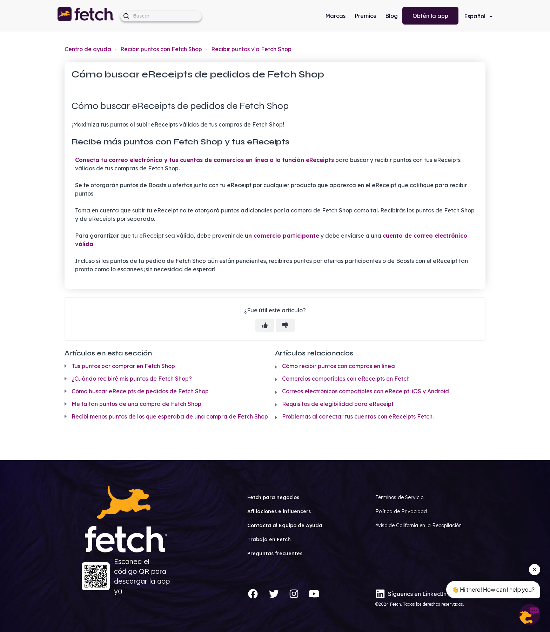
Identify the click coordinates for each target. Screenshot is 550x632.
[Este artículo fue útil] (264, 325)
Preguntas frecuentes (274, 553)
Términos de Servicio (399, 497)
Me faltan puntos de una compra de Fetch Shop (136, 403)
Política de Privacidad (401, 511)
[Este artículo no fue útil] (285, 325)
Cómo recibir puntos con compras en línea (338, 365)
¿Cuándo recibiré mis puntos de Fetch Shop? (132, 378)
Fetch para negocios (273, 497)
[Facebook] (252, 594)
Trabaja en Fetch (269, 539)
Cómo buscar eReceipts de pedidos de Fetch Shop (140, 391)
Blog (391, 15)
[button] (86, 16)
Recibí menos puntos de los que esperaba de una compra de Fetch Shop (170, 416)
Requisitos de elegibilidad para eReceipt (338, 403)
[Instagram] (294, 594)
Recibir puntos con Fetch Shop (161, 49)
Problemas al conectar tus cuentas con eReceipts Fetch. (358, 416)
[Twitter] (274, 594)
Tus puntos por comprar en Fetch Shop (123, 365)
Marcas (335, 15)
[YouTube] (314, 594)
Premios (365, 15)
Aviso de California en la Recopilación (418, 525)
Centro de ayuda (88, 49)
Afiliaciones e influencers (279, 511)
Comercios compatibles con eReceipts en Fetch (346, 378)
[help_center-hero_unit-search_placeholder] (161, 16)
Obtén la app (430, 15)
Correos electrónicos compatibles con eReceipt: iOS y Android (365, 391)
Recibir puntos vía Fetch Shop (251, 49)
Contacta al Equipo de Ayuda (284, 525)
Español (475, 16)
